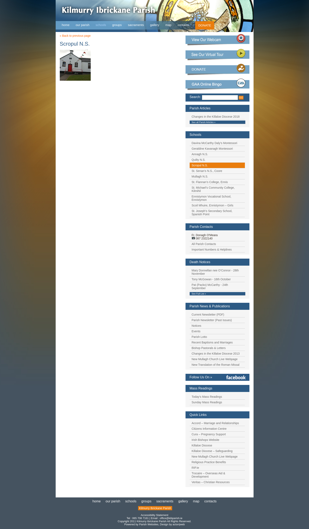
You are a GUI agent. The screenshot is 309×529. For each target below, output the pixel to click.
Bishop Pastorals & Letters (209, 348)
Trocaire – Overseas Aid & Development (208, 475)
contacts (183, 25)
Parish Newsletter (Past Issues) (212, 320)
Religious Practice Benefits (209, 462)
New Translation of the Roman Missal (216, 364)
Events (196, 331)
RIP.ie (195, 467)
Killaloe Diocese (202, 445)
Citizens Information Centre (209, 428)
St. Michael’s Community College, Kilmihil (213, 189)
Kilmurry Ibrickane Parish (155, 508)
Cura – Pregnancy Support (209, 434)
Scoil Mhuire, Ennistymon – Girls (212, 205)
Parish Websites (149, 524)
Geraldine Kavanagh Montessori (212, 148)
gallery (154, 25)
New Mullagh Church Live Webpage (215, 359)
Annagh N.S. (200, 154)
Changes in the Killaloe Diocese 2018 (216, 116)
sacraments (136, 25)
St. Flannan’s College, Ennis (210, 182)
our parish (82, 25)
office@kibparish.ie (171, 518)
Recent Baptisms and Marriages (212, 342)
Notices (196, 325)
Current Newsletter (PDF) (208, 314)
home (66, 25)
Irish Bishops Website (205, 439)
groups (117, 25)
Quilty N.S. (199, 159)
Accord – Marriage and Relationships (215, 423)
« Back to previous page (75, 35)
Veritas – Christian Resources (211, 482)
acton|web (179, 524)
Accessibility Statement (154, 515)
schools (101, 25)
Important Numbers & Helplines (212, 249)
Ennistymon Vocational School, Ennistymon (211, 198)
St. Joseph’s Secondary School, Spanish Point (212, 212)
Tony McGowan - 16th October (211, 279)
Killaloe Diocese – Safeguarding (212, 451)
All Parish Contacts (204, 244)
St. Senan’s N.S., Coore (207, 171)
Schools (195, 134)
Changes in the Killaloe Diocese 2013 (216, 353)
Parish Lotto (199, 336)
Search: (195, 97)
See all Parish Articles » (204, 122)
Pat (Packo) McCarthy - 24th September (210, 286)
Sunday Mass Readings (207, 402)
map (168, 25)
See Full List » (199, 293)
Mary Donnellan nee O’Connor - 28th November (215, 272)
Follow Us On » (201, 377)
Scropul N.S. (200, 165)
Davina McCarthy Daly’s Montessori (214, 143)
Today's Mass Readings (207, 396)
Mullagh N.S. (200, 176)
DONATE (204, 25)
